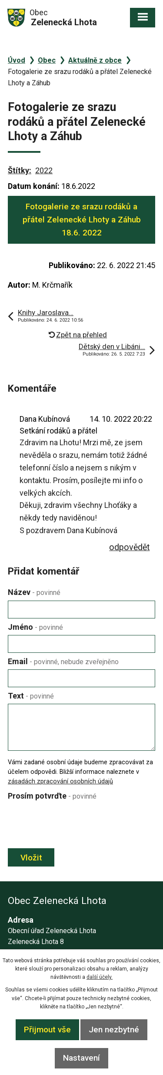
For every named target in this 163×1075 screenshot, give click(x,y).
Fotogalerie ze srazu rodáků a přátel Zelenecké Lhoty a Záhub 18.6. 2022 (82, 220)
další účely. (99, 977)
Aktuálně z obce (95, 60)
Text (31, 695)
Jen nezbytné (114, 1030)
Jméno (35, 627)
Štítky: (19, 170)
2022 (44, 170)
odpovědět (129, 547)
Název (34, 592)
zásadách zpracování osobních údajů (60, 781)
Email (63, 661)
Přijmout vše (47, 1030)
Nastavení (81, 1058)
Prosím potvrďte (52, 795)
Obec (47, 60)
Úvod (16, 60)
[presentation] (72, 825)
